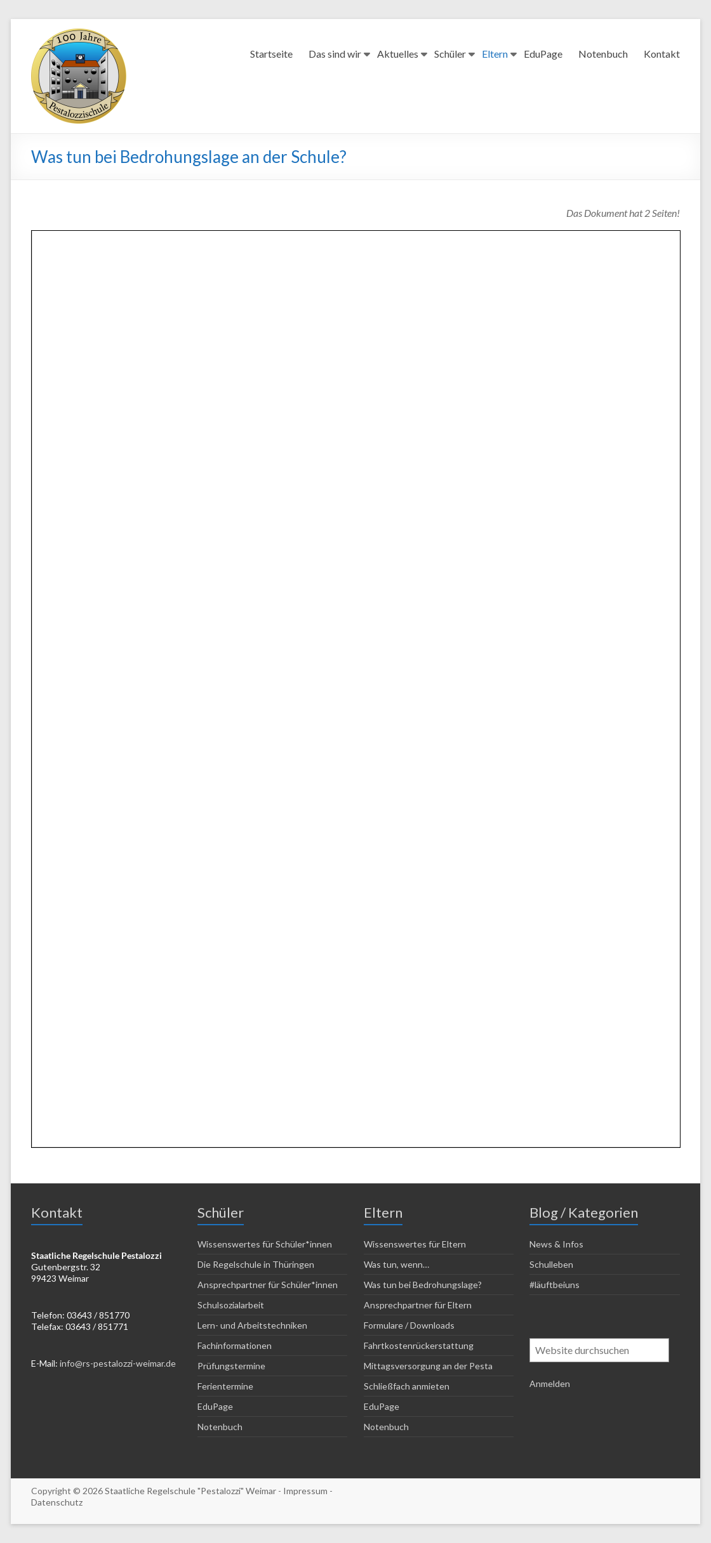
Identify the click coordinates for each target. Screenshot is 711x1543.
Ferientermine (225, 1386)
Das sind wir (335, 54)
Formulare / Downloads (409, 1325)
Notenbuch (603, 54)
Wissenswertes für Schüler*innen (264, 1244)
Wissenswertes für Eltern (415, 1244)
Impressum (305, 1490)
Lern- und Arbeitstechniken (252, 1325)
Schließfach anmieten (406, 1386)
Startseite (271, 54)
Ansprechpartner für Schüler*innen (267, 1284)
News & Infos (556, 1244)
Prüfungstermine (231, 1365)
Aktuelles (397, 54)
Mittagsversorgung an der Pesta (428, 1365)
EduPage (543, 54)
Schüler (450, 54)
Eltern (495, 54)
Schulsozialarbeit (230, 1304)
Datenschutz (57, 1502)
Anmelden (549, 1383)
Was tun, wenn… (396, 1264)
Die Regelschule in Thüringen (255, 1264)
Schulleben (551, 1264)
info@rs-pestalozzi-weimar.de (118, 1363)
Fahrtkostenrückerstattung (419, 1345)
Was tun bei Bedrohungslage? (423, 1284)
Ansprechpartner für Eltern (418, 1304)
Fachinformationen (234, 1345)
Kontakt (662, 54)
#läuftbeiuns (554, 1284)
